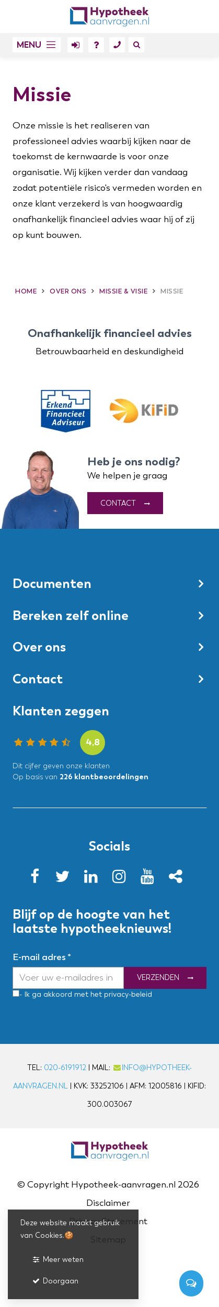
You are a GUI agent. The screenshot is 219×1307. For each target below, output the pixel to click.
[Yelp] (178, 879)
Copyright (48, 1184)
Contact (117, 46)
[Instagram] (122, 879)
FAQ (96, 46)
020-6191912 (65, 1067)
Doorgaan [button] (54, 1281)
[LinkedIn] (94, 879)
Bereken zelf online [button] (71, 615)
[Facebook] (37, 879)
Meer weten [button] (57, 1259)
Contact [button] (38, 679)
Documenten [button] (52, 584)
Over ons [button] (39, 647)
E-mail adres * (42, 957)
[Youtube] (150, 879)
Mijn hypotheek (75, 46)
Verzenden (158, 978)
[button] (37, 44)
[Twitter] (65, 879)
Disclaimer (108, 1202)
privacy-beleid (127, 994)
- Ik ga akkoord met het (60, 994)
